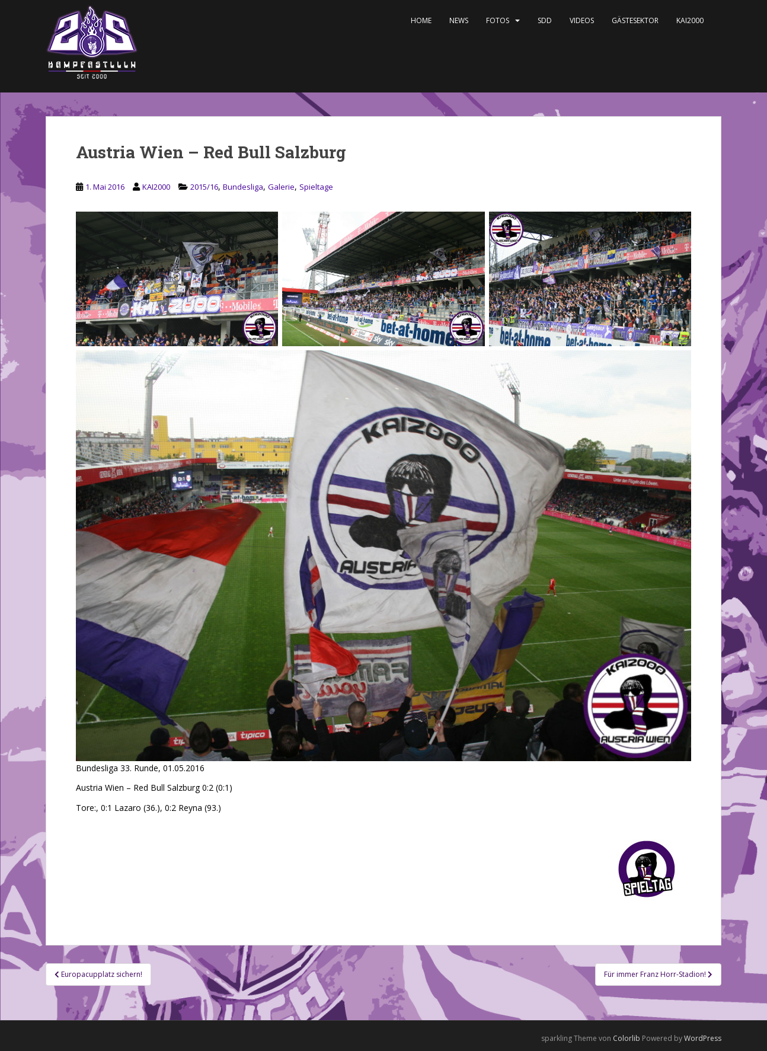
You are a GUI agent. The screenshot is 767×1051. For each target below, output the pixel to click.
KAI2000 (690, 20)
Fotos (497, 20)
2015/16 (204, 186)
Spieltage (316, 186)
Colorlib (626, 1038)
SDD (545, 20)
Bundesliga (243, 186)
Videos (582, 20)
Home (421, 20)
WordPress (702, 1038)
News (458, 20)
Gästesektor (635, 20)
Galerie (281, 186)
